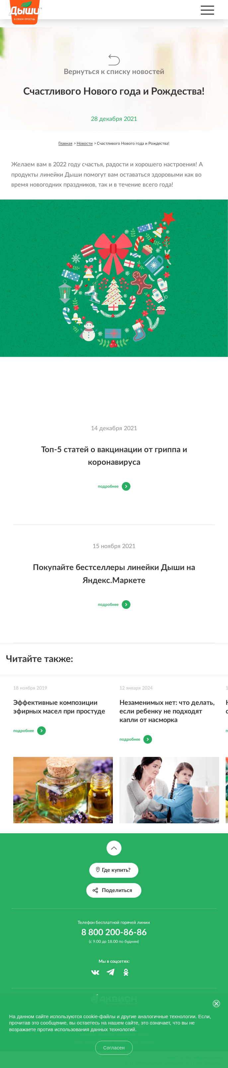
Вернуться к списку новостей (114, 71)
